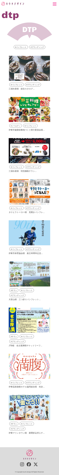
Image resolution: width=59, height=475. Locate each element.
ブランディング (38, 47)
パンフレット (21, 47)
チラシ (14, 290)
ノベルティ (16, 126)
